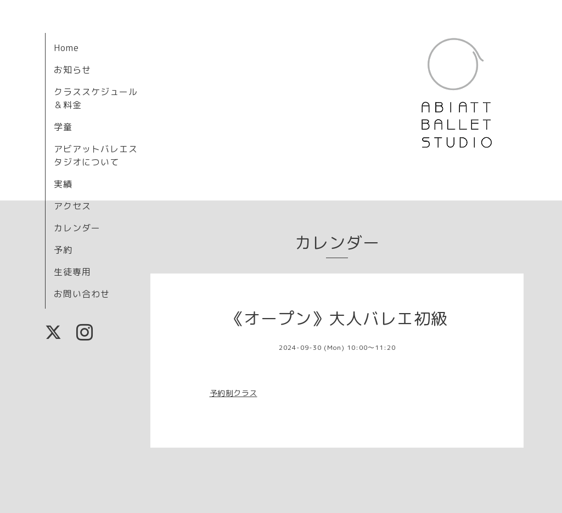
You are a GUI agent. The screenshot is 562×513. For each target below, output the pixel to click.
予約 (63, 250)
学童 (63, 127)
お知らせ (72, 70)
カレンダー (77, 228)
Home (66, 48)
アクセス (72, 206)
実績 (63, 184)
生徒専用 (72, 272)
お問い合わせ (82, 294)
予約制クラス (233, 393)
